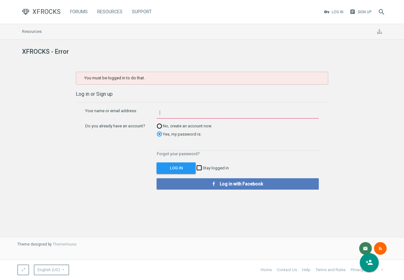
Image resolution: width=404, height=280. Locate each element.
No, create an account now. (184, 126)
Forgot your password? (178, 153)
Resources (109, 11)
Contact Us (287, 269)
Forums (79, 11)
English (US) (49, 269)
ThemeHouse (64, 244)
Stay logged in (213, 168)
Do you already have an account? (115, 126)
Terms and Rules (331, 269)
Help (306, 269)
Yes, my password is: (179, 134)
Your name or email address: (111, 110)
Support (142, 11)
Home (266, 269)
